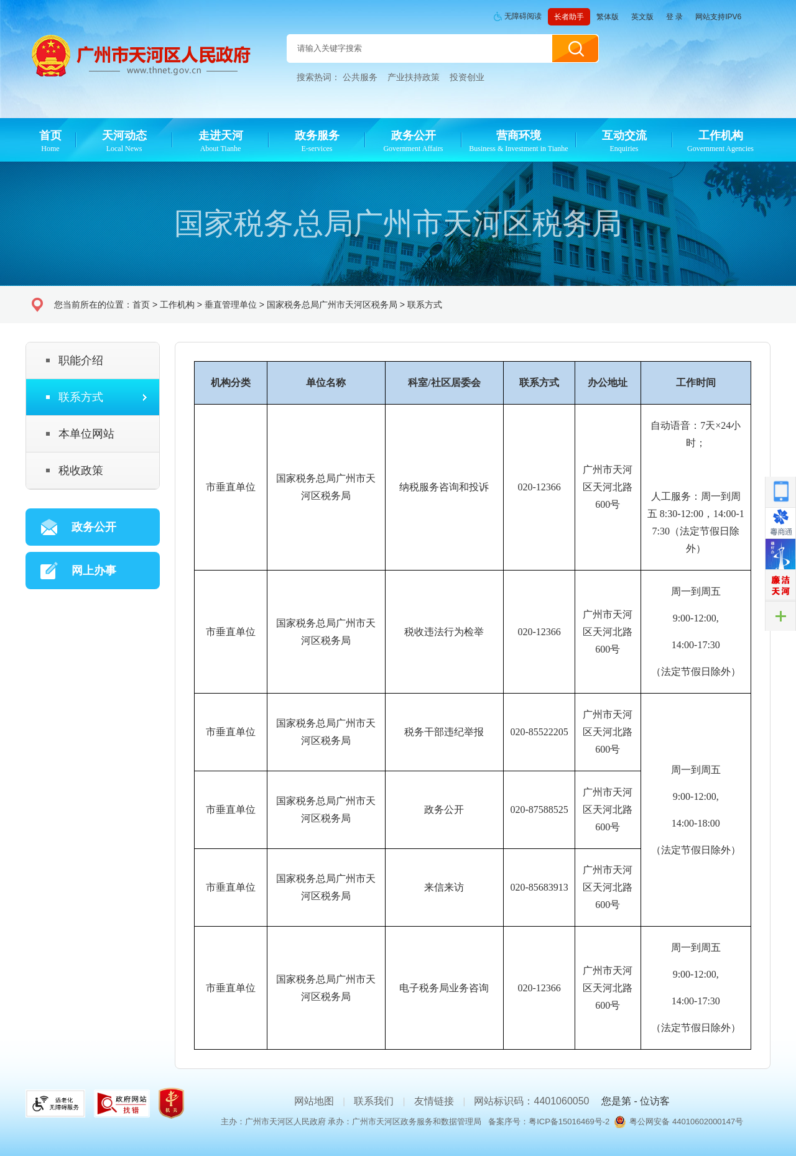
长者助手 (569, 16)
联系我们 (374, 1101)
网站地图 (314, 1101)
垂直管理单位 (231, 305)
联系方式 (424, 305)
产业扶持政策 (413, 77)
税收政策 (80, 470)
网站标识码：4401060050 (531, 1101)
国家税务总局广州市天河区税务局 (332, 305)
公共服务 (360, 77)
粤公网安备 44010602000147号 (686, 1121)
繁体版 (607, 16)
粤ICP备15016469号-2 (569, 1121)
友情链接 (434, 1101)
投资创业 (467, 77)
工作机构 (177, 305)
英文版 (642, 16)
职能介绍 (80, 360)
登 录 (674, 16)
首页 (141, 305)
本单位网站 (86, 434)
